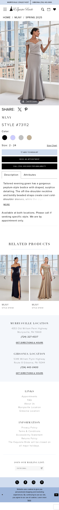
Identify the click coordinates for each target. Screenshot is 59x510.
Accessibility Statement (29, 440)
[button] (5, 9)
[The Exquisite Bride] (21, 8)
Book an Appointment (29, 162)
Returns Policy (30, 444)
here (29, 508)
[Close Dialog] (3, 502)
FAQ (29, 406)
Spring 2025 (34, 17)
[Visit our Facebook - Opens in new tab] (25, 489)
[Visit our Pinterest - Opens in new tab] (43, 489)
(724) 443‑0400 (29, 373)
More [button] (7, 210)
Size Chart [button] (50, 145)
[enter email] (29, 474)
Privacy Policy (29, 433)
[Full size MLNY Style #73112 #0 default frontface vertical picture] (29, 63)
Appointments (29, 402)
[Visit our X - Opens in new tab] (16, 489)
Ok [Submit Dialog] (56, 502)
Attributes (30, 179)
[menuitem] (5, 9)
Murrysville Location (29, 413)
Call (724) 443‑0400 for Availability (29, 170)
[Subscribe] (45, 474)
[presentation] (14, 283)
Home (7, 17)
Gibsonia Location (29, 416)
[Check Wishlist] (54, 9)
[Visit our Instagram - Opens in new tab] (34, 489)
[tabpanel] (29, 63)
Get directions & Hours (29, 348)
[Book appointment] (49, 9)
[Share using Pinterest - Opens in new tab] (26, 109)
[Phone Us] (18, 2)
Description (11, 179)
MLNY (18, 17)
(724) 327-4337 (29, 342)
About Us (29, 409)
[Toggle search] (43, 9)
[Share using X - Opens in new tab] (20, 109)
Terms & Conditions (29, 437)
